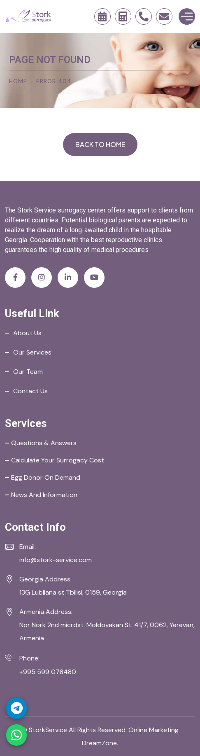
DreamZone (99, 743)
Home (18, 81)
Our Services (32, 352)
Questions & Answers (44, 443)
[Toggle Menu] (187, 16)
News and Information (44, 494)
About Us (27, 333)
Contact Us (30, 391)
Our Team (28, 371)
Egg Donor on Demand (45, 477)
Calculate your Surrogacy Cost (57, 460)
